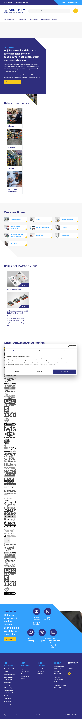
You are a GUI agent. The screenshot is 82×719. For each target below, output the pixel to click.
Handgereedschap (67, 219)
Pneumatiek (40, 235)
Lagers (38, 219)
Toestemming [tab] (17, 350)
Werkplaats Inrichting (42, 227)
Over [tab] (65, 350)
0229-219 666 (8, 2)
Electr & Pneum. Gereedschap (15, 227)
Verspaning (14, 243)
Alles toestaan (64, 371)
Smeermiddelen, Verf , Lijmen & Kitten (17, 235)
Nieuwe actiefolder (14, 290)
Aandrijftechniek (16, 219)
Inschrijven (9, 639)
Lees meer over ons (12, 82)
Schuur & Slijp (66, 227)
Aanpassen (41, 371)
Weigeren (17, 371)
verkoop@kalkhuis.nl (22, 2)
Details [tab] (41, 350)
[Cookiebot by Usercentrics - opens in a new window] (69, 346)
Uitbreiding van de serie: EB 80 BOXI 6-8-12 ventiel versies (17, 313)
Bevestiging (65, 235)
